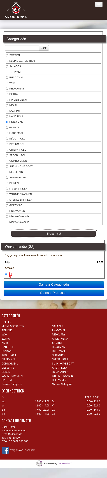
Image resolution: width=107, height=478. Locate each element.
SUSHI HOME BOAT (19, 166)
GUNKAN (13, 127)
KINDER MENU (16, 99)
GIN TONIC (14, 205)
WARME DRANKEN (19, 194)
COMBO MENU (16, 160)
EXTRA (12, 94)
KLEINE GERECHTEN (20, 60)
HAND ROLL (15, 116)
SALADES (13, 66)
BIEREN (12, 183)
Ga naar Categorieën (54, 284)
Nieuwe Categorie (17, 216)
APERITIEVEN (16, 177)
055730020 (13, 437)
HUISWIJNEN (15, 210)
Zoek (43, 47)
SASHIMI (13, 110)
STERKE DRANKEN (19, 199)
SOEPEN (13, 55)
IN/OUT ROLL (15, 138)
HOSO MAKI (15, 121)
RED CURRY (15, 88)
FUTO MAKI (14, 133)
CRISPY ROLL (16, 149)
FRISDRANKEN (16, 188)
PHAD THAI (14, 77)
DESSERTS (14, 172)
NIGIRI (11, 105)
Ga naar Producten (53, 293)
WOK (10, 83)
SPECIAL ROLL (16, 155)
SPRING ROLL (16, 144)
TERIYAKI (13, 71)
